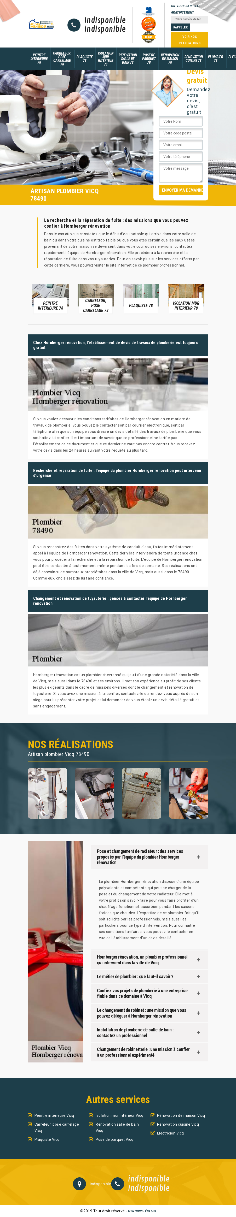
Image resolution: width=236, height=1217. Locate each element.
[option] (50, 298)
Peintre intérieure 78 (39, 58)
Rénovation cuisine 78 (194, 59)
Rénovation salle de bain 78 (128, 58)
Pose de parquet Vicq (114, 1139)
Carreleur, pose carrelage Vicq (56, 1127)
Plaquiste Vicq (47, 1139)
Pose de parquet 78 (149, 58)
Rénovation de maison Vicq (181, 1115)
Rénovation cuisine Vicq (178, 1124)
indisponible (105, 20)
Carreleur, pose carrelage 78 (62, 58)
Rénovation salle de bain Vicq (117, 1127)
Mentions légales (142, 1211)
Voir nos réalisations (189, 40)
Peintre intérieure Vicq (54, 1115)
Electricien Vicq (170, 1133)
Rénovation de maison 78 (170, 58)
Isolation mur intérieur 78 (105, 58)
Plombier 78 (215, 59)
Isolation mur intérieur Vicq (119, 1115)
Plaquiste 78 (85, 59)
